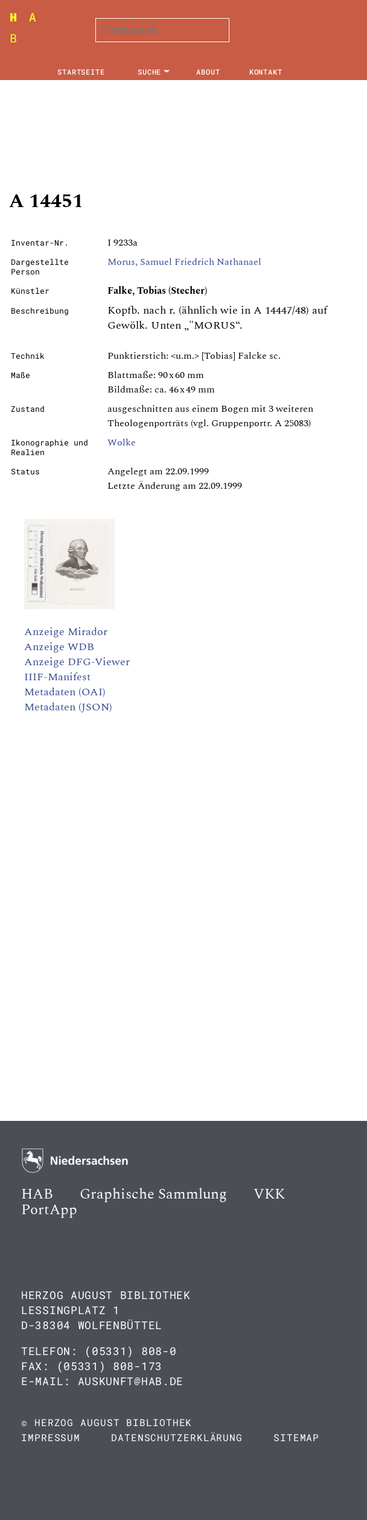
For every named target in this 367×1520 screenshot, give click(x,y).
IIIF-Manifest (57, 677)
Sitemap (296, 1437)
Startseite (81, 71)
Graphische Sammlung (153, 1194)
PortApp (49, 1210)
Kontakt (265, 71)
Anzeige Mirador (65, 632)
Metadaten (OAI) (65, 692)
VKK (269, 1194)
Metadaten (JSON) (68, 707)
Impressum (50, 1437)
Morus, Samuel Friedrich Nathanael (184, 262)
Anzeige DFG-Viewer (77, 662)
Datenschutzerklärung (177, 1437)
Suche (150, 71)
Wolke (121, 442)
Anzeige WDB (59, 647)
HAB (37, 1194)
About (208, 71)
